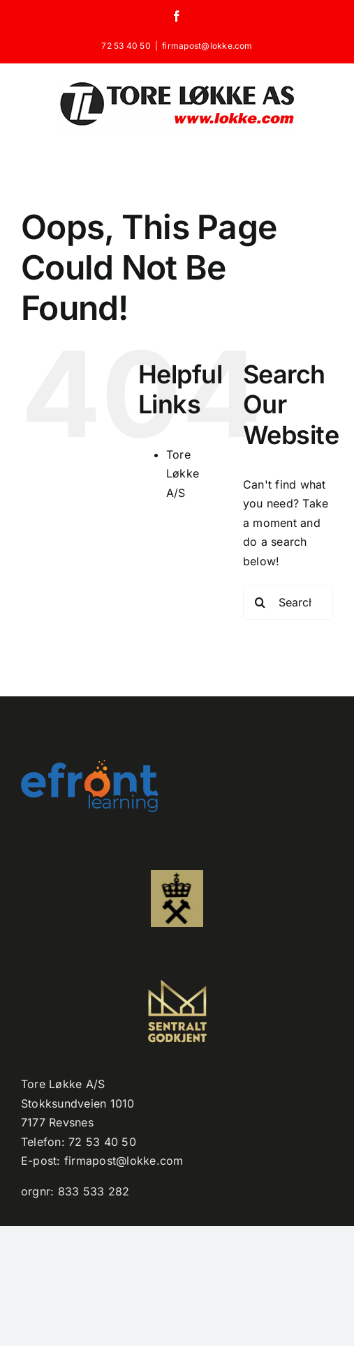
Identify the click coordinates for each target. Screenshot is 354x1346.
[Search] (260, 602)
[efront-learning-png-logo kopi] (89, 765)
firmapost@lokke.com (207, 45)
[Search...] (288, 602)
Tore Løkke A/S (182, 474)
